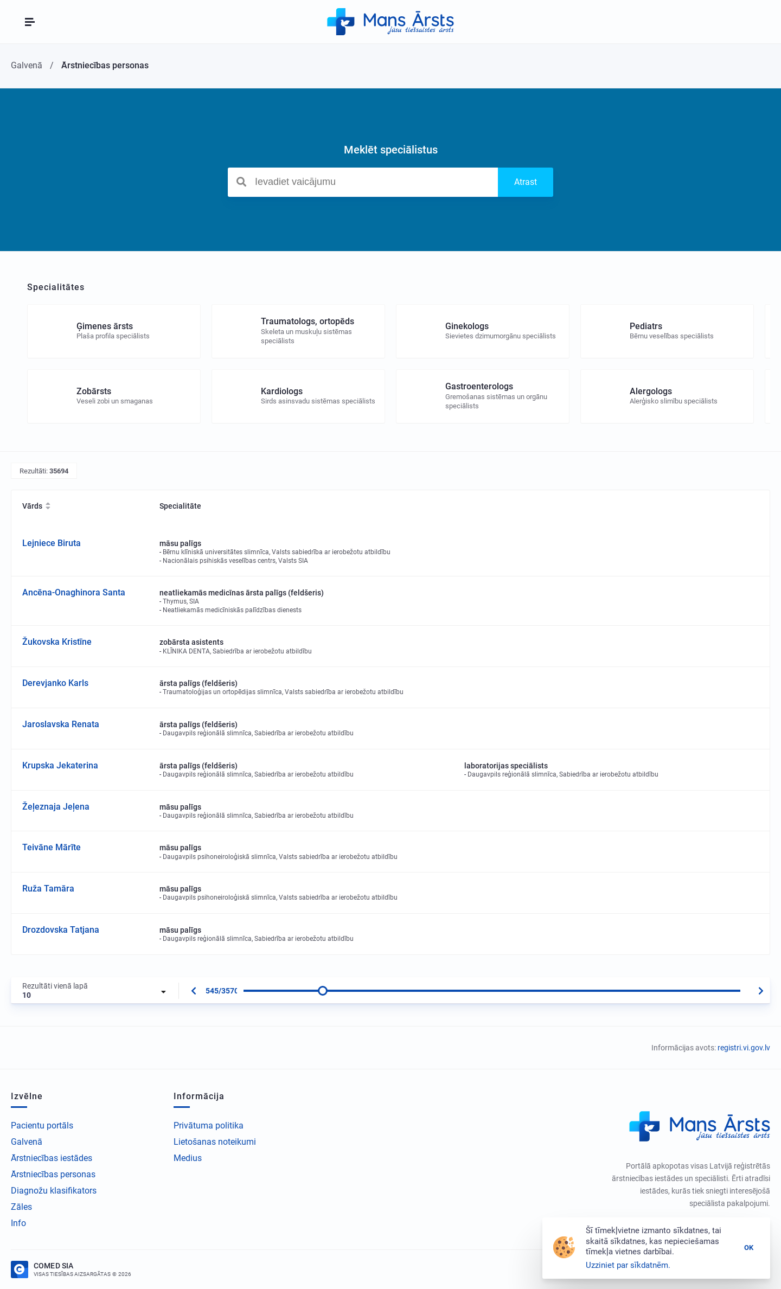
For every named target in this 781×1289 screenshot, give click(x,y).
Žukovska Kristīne (57, 642)
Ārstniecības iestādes (51, 1158)
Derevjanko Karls (55, 683)
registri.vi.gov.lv (744, 1047)
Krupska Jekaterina (60, 765)
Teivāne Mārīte (51, 847)
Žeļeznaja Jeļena (55, 806)
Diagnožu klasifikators (54, 1190)
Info (18, 1223)
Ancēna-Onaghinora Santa (73, 592)
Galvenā (26, 1142)
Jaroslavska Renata (60, 724)
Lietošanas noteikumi (215, 1142)
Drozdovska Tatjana (60, 930)
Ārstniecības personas (53, 1174)
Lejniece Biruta (51, 543)
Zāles (21, 1207)
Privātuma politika (209, 1125)
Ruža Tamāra (48, 888)
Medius (188, 1158)
